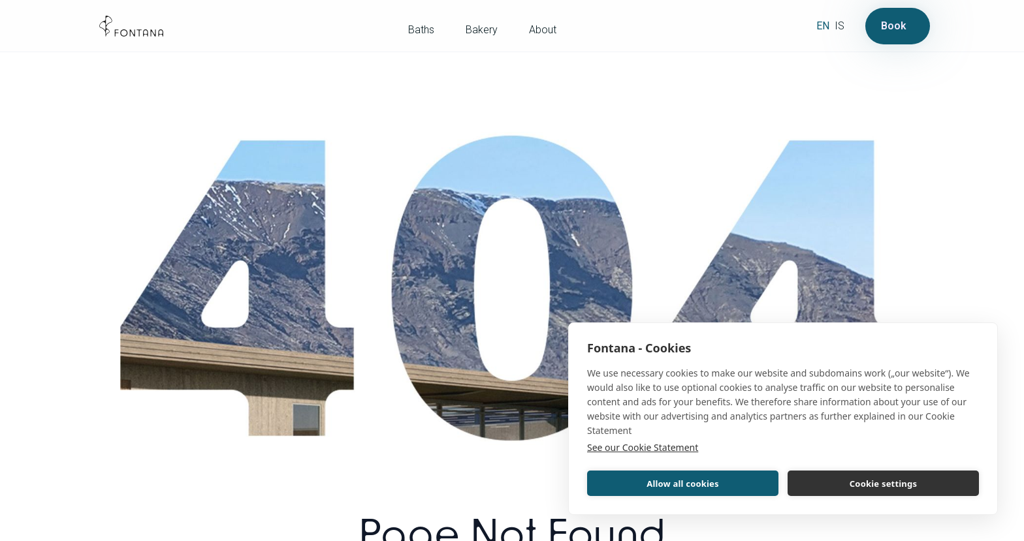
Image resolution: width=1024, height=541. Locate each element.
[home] (131, 26)
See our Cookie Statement (642, 447)
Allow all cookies (683, 483)
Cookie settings (883, 483)
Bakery (482, 29)
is (839, 26)
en (822, 26)
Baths (421, 29)
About (542, 29)
